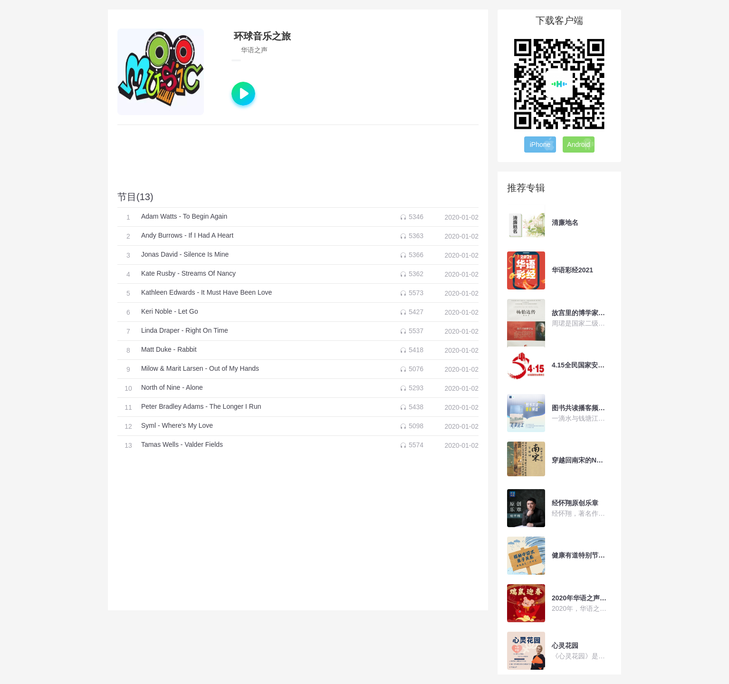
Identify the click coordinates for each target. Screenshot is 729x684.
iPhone (543, 144)
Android (580, 144)
